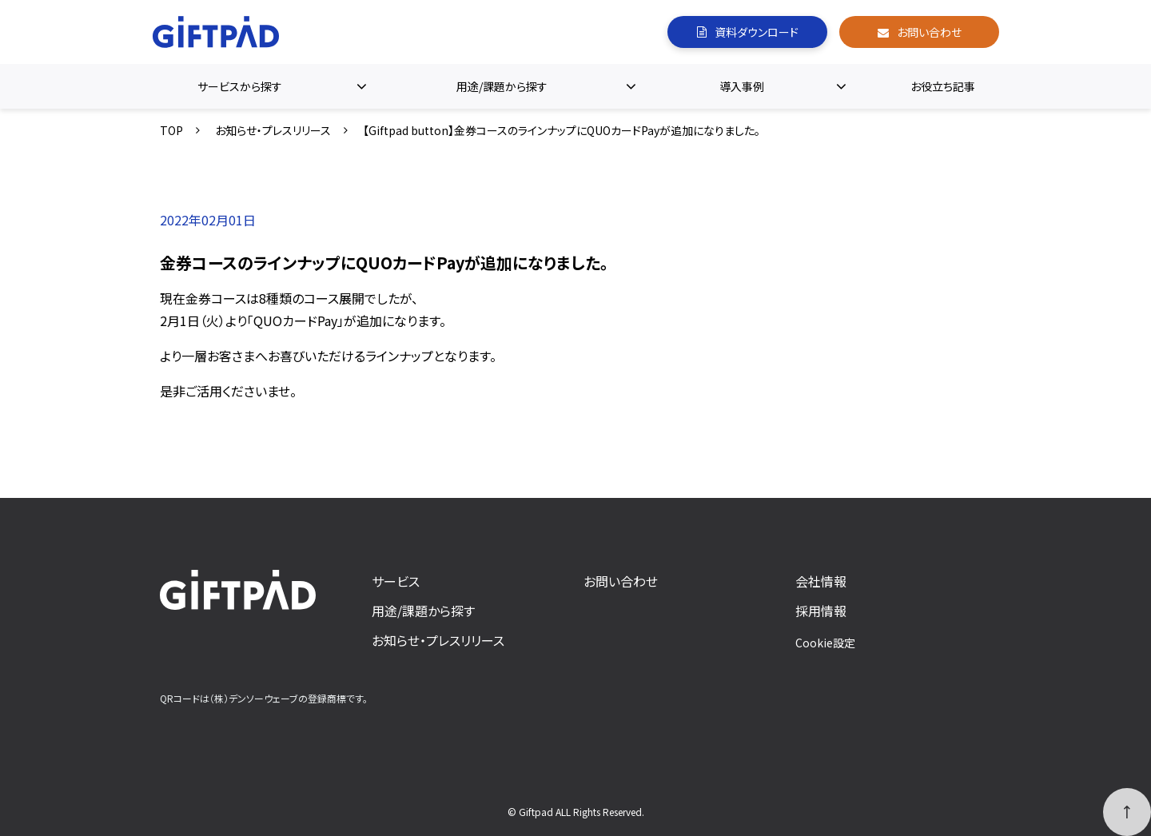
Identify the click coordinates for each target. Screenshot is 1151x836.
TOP (171, 130)
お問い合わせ (929, 32)
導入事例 (741, 86)
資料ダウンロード (757, 32)
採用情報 (820, 610)
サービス (396, 581)
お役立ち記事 (942, 86)
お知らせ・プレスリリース (273, 130)
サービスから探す (239, 86)
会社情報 (820, 581)
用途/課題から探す (502, 86)
